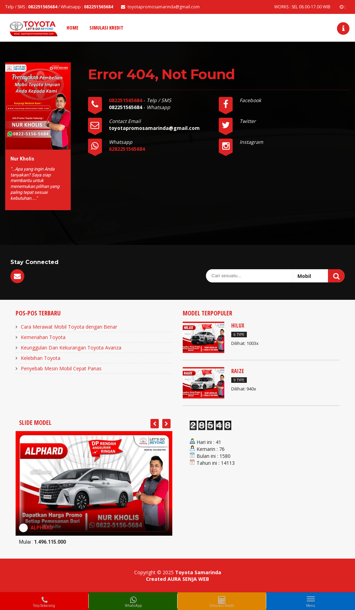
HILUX (237, 325)
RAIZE (237, 371)
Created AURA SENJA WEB (177, 579)
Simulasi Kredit (106, 27)
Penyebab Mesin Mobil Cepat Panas (61, 368)
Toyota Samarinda (198, 572)
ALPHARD (42, 527)
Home (72, 27)
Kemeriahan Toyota (43, 337)
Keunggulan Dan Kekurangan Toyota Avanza (71, 347)
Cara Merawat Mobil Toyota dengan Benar (69, 326)
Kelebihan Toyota (40, 358)
